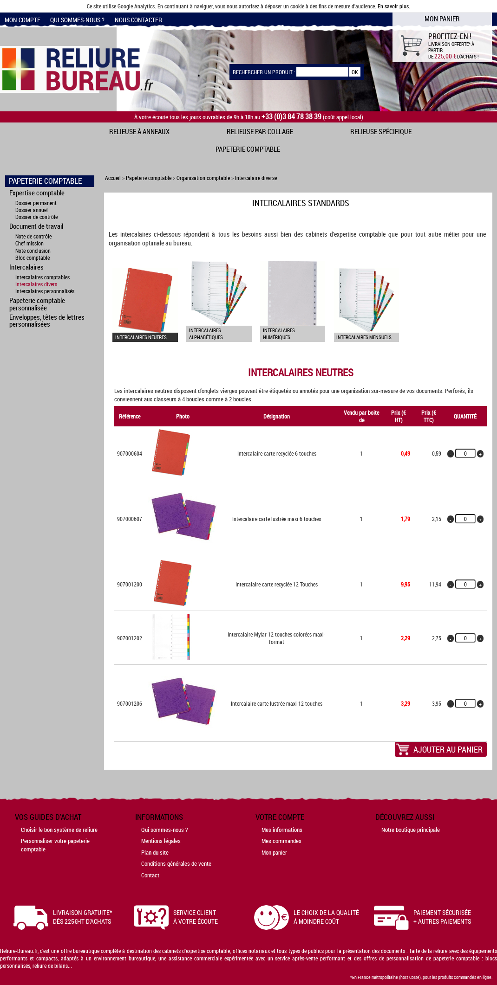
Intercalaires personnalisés (44, 291)
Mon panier (274, 852)
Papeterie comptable (248, 149)
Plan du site (155, 852)
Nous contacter (138, 19)
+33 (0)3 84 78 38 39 (291, 117)
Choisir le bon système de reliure (59, 829)
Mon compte (22, 19)
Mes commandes (281, 841)
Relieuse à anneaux (139, 131)
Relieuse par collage (260, 131)
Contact (150, 875)
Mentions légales (161, 841)
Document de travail (36, 226)
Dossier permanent (36, 203)
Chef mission (29, 243)
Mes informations (282, 829)
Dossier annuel (31, 210)
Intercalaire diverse (256, 177)
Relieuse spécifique (381, 131)
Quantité (465, 416)
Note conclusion (33, 251)
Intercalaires (26, 266)
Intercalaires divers (36, 284)
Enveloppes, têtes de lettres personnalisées (47, 320)
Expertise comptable (37, 192)
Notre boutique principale (410, 829)
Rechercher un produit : (264, 72)
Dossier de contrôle (36, 217)
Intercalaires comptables (42, 277)
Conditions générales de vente (176, 863)
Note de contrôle (33, 236)
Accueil (113, 177)
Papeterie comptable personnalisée (37, 304)
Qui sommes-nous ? (77, 19)
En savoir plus (393, 6)
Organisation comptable (203, 177)
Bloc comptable (32, 258)
